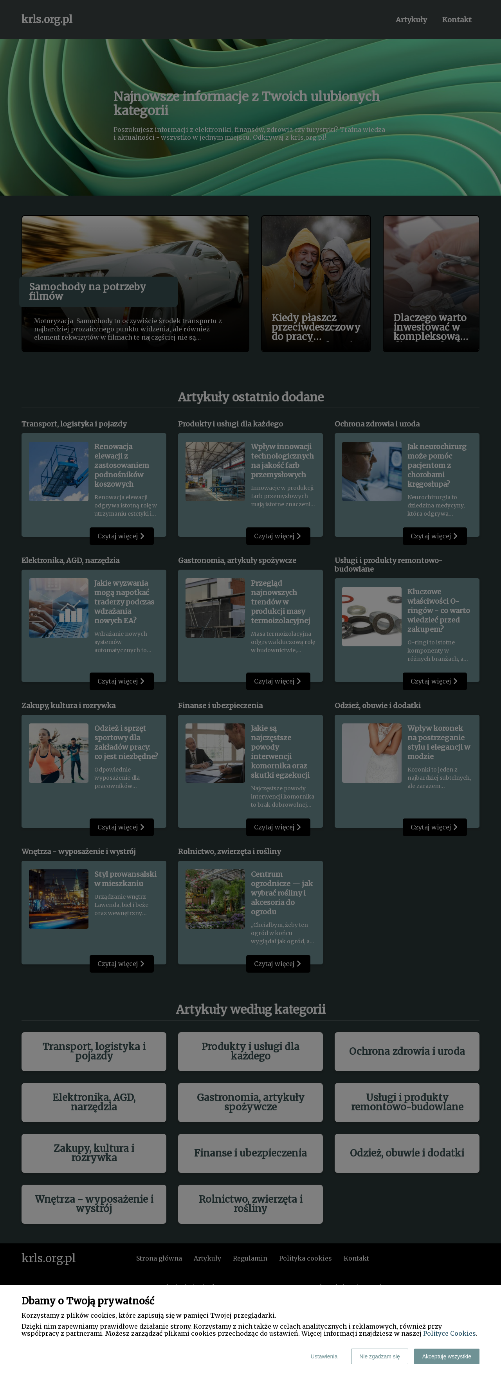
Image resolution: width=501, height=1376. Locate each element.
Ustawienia (324, 1356)
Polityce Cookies (449, 1333)
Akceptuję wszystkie (446, 1356)
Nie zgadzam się (379, 1356)
